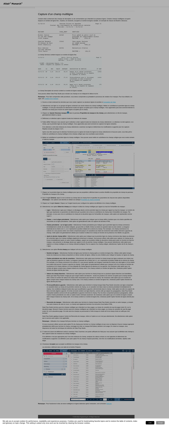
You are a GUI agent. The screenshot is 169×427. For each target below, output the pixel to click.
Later (150, 423)
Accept (160, 423)
